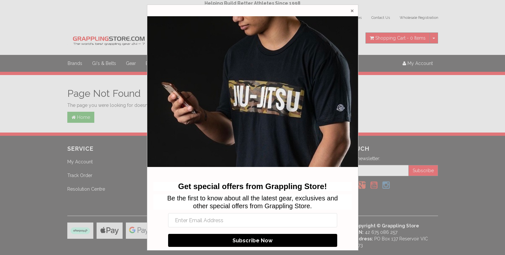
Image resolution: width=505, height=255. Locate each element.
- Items (398, 38)
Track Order (79, 175)
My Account (80, 161)
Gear (131, 63)
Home (81, 117)
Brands (75, 63)
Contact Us (380, 18)
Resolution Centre (86, 189)
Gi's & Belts (104, 63)
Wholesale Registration (419, 18)
